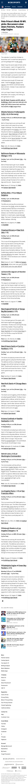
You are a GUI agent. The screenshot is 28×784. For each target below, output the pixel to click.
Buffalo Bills (5, 193)
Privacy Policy (5, 697)
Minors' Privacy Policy (7, 700)
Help (2, 714)
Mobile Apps (4, 671)
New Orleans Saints (8, 346)
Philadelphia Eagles (8, 566)
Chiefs (12, 206)
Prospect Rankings (22, 10)
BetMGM (5, 225)
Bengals (13, 82)
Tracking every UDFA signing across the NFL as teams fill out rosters (16, 612)
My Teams (3, 751)
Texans (18, 82)
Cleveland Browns (8, 230)
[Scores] (14, 7)
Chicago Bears (21, 384)
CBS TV (3, 688)
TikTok (3, 726)
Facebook (3, 731)
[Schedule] (20, 7)
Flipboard (3, 739)
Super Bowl (18, 322)
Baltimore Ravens (8, 153)
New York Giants (7, 384)
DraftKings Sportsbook (10, 148)
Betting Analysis (5, 666)
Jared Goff (7, 478)
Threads (3, 737)
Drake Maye (21, 331)
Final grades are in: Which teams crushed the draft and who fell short (16, 620)
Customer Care (5, 717)
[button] (25, 7)
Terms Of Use (4, 695)
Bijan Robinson (13, 134)
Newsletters (4, 749)
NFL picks (19, 62)
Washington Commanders (11, 456)
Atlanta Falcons (7, 112)
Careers (3, 680)
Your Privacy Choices (6, 702)
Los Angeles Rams (8, 491)
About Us (3, 677)
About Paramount (6, 683)
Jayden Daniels (13, 467)
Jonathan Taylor (18, 132)
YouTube (3, 724)
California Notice (5, 708)
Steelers (16, 130)
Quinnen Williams (6, 254)
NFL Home (3, 10)
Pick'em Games (5, 658)
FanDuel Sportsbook (9, 413)
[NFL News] (7, 7)
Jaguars (3, 85)
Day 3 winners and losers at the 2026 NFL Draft (15, 626)
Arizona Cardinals (8, 419)
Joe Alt (3, 548)
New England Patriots (9, 309)
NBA (11, 107)
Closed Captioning (6, 705)
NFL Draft (8, 10)
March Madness (5, 668)
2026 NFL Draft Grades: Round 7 (15, 645)
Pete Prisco (5, 32)
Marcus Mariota (6, 469)
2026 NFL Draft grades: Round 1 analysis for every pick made (15, 639)
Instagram (4, 729)
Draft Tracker (14, 10)
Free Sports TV (5, 663)
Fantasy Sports (5, 660)
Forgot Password (5, 754)
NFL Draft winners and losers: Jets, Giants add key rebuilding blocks (16, 633)
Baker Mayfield (5, 331)
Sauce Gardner (16, 138)
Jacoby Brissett (10, 441)
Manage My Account (6, 746)
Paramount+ (6, 201)
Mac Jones (10, 507)
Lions (18, 169)
